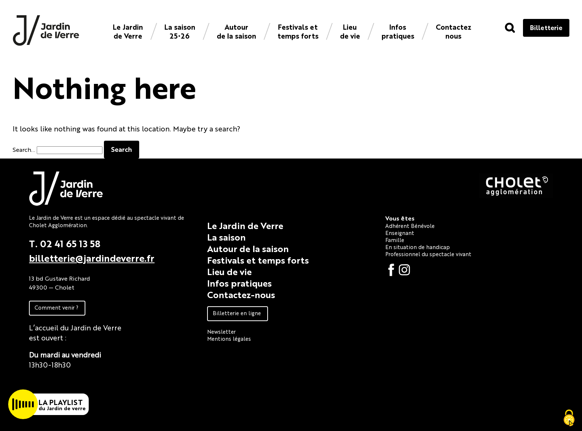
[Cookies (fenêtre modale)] (569, 418)
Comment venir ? (56, 307)
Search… (24, 149)
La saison (226, 237)
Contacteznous (453, 31)
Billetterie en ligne (237, 312)
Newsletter (221, 331)
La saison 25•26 (179, 31)
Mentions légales (229, 338)
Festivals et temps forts (298, 31)
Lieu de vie (350, 31)
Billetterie (546, 27)
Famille (394, 239)
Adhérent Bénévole (410, 225)
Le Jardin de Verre (128, 31)
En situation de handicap (417, 246)
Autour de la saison (236, 31)
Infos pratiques (398, 31)
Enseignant (399, 232)
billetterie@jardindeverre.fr (91, 257)
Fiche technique (56, 381)
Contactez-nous (241, 294)
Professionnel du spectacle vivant (428, 253)
